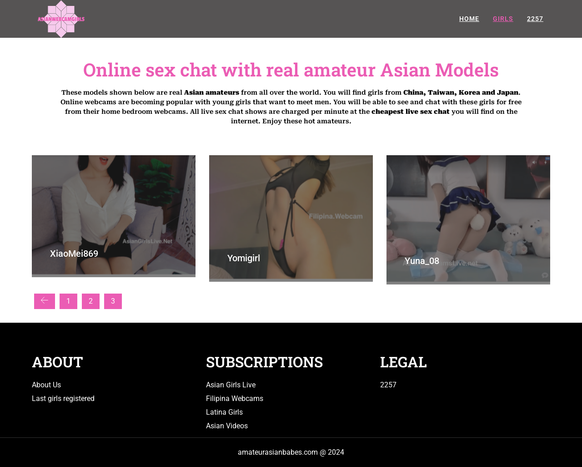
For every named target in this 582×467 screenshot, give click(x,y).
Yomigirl (243, 258)
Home (469, 18)
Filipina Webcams (234, 398)
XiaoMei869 (74, 253)
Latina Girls (224, 412)
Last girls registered (63, 398)
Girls (503, 18)
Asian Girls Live (231, 385)
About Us (46, 385)
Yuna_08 (422, 260)
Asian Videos (227, 425)
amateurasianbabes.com (278, 452)
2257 (535, 18)
